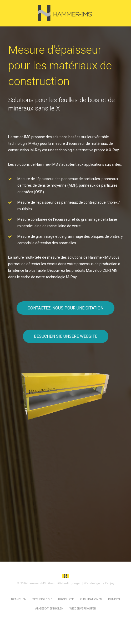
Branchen (18, 599)
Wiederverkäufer (82, 608)
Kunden (114, 599)
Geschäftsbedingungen (65, 583)
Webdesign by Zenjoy (99, 583)
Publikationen (91, 599)
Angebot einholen (49, 608)
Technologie (42, 599)
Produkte (66, 599)
